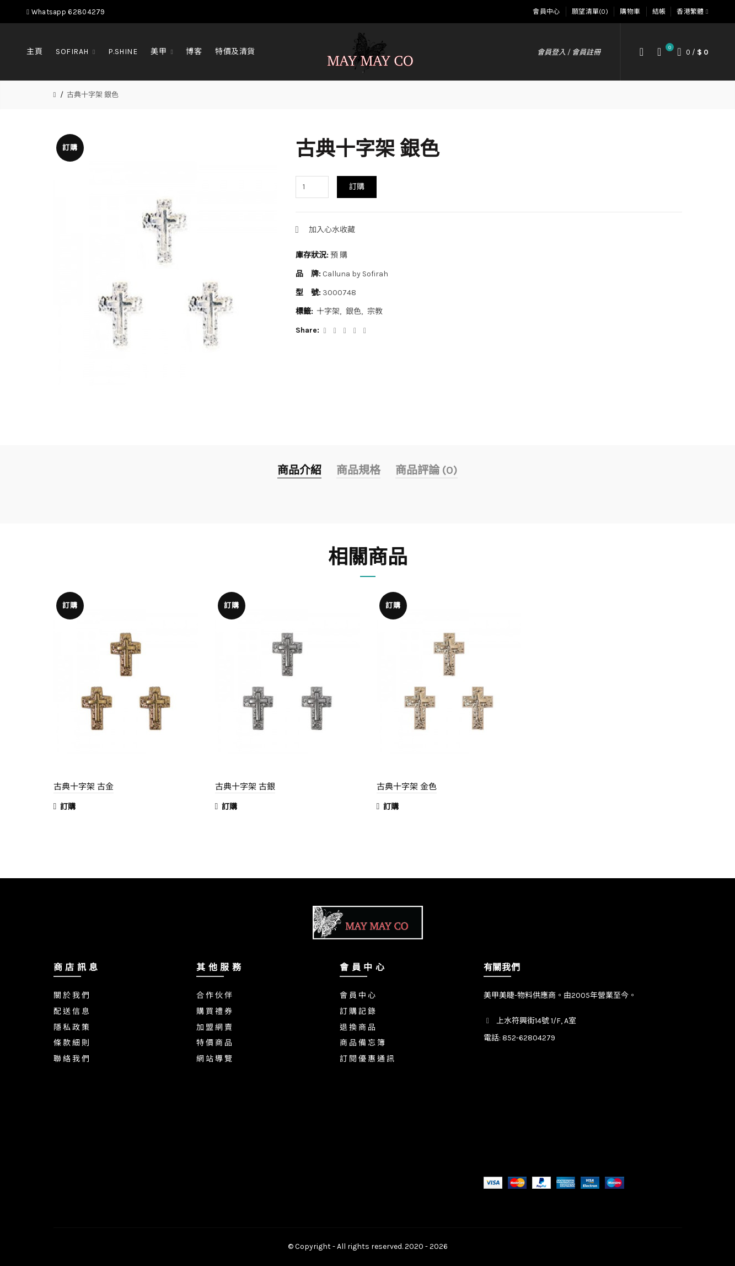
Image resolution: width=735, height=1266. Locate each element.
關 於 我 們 (71, 995)
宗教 (375, 311)
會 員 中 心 (357, 995)
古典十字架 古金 (83, 786)
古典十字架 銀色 (93, 94)
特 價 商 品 (214, 1043)
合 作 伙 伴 (214, 995)
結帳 (659, 11)
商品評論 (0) (426, 470)
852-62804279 (528, 1038)
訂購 (357, 186)
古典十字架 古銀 (245, 786)
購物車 (630, 11)
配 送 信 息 (71, 1011)
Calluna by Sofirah (355, 274)
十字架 (328, 311)
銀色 (353, 311)
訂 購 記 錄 (357, 1011)
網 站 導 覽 (214, 1059)
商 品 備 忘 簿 (362, 1043)
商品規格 (358, 470)
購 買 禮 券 (214, 1011)
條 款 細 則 (71, 1043)
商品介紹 (299, 470)
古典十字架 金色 (407, 786)
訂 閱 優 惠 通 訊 (367, 1059)
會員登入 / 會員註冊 (568, 52)
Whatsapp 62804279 (65, 12)
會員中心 (546, 11)
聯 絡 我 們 (71, 1059)
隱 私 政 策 (71, 1027)
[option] (126, 707)
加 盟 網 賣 (214, 1027)
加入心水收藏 (332, 229)
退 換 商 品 (357, 1027)
